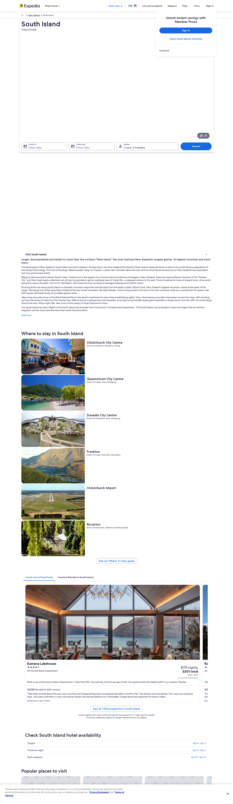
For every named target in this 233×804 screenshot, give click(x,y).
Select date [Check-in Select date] (33, 109)
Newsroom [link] (24, 760)
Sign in (210, 5)
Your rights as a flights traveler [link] (183, 770)
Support (178, 5)
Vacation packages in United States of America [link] (90, 755)
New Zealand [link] (68, 15)
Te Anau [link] (28, 652)
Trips (190, 5)
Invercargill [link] (171, 640)
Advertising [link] (24, 770)
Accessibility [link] (125, 765)
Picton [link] (27, 664)
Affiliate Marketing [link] (27, 776)
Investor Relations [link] (27, 765)
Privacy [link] (123, 739)
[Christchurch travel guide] (122, 604)
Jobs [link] (21, 745)
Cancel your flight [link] (177, 750)
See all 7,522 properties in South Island (140, 413)
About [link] (22, 739)
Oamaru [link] (169, 658)
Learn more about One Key (185, 38)
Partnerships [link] (24, 755)
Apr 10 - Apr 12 (198, 458)
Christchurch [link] (78, 640)
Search (198, 108)
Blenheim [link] (28, 640)
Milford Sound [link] (31, 646)
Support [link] (173, 739)
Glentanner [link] (77, 658)
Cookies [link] (123, 745)
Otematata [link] (124, 664)
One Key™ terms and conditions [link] (134, 755)
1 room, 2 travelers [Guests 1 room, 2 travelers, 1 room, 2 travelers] (134, 109)
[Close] (227, 793)
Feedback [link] (23, 781)
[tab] (87, 327)
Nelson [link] (169, 646)
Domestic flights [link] (77, 760)
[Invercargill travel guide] (195, 604)
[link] (185, 50)
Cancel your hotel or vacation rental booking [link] (189, 745)
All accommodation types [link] (81, 770)
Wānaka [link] (122, 652)
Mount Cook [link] (78, 646)
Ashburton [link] (29, 658)
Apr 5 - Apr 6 (199, 451)
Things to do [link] (31, 152)
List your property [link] (27, 750)
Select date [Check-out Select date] (81, 109)
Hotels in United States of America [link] (85, 745)
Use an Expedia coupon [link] (180, 760)
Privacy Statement (99, 792)
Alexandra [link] (171, 652)
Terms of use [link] (125, 750)
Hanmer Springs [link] (80, 664)
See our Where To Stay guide (140, 312)
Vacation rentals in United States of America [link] (89, 750)
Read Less (74, 184)
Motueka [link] (123, 646)
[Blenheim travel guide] (86, 604)
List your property (158, 5)
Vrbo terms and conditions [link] (131, 760)
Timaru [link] (75, 652)
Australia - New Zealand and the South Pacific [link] (39, 15)
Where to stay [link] (32, 148)
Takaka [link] (122, 658)
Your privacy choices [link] (129, 770)
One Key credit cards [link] (79, 776)
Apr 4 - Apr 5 (199, 444)
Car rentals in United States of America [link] (86, 765)
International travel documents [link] (183, 765)
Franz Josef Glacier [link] (176, 664)
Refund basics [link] (176, 755)
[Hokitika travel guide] (158, 604)
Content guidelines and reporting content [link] (138, 776)
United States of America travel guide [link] (86, 739)
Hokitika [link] (123, 640)
